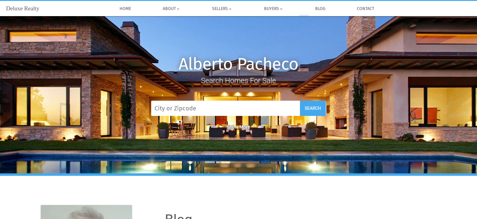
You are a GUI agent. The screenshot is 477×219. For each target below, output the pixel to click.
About (171, 9)
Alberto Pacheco (238, 64)
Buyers (273, 9)
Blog (320, 9)
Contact (365, 9)
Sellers (222, 9)
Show (238, 127)
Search (313, 108)
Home (125, 9)
